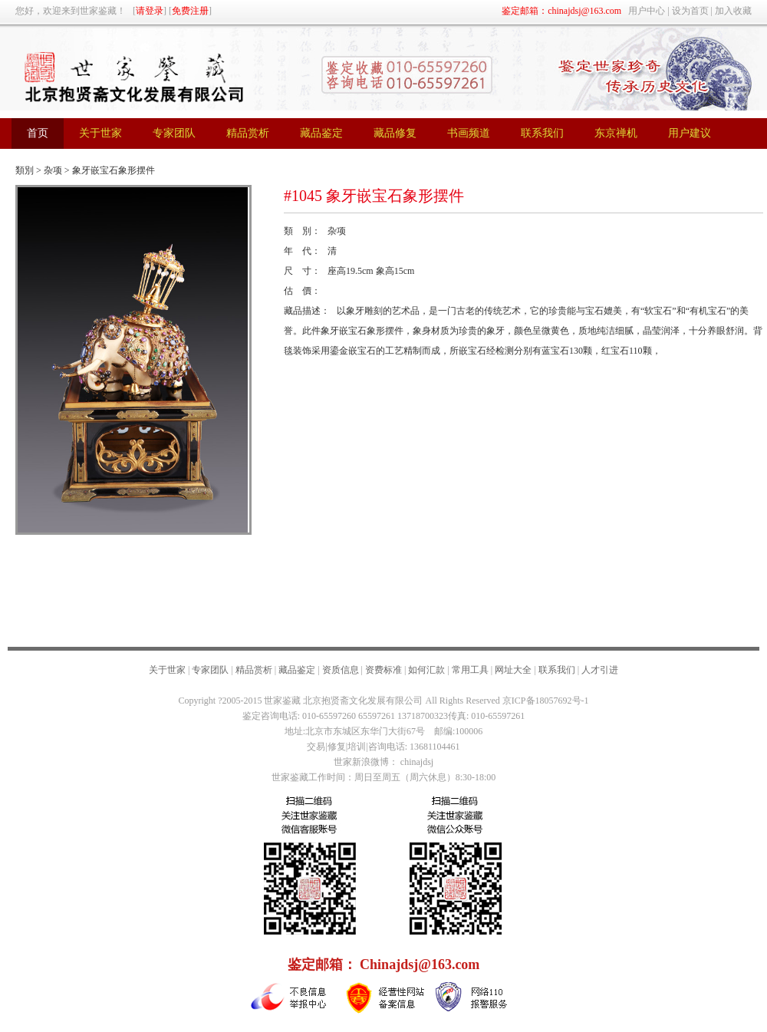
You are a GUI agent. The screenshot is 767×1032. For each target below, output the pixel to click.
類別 (24, 170)
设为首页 (690, 10)
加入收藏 (733, 10)
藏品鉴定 (296, 669)
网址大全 (513, 669)
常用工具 (470, 669)
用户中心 (646, 10)
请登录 (149, 10)
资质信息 (340, 669)
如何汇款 (426, 669)
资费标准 (383, 669)
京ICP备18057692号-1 (545, 700)
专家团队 (210, 669)
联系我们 (556, 669)
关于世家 (167, 669)
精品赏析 (253, 669)
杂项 (53, 170)
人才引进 (599, 669)
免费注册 (190, 10)
